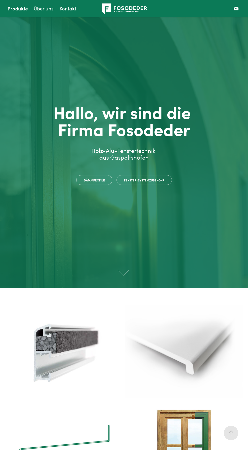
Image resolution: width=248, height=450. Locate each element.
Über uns (44, 8)
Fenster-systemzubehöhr (144, 180)
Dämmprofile (94, 180)
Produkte (18, 8)
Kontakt (68, 8)
